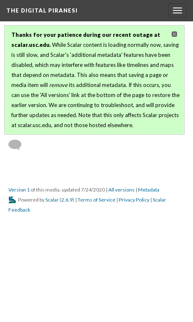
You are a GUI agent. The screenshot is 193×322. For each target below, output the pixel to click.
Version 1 (19, 190)
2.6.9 (67, 200)
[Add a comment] (18, 145)
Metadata (148, 190)
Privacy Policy (134, 200)
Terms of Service (96, 200)
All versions (121, 190)
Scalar (52, 200)
